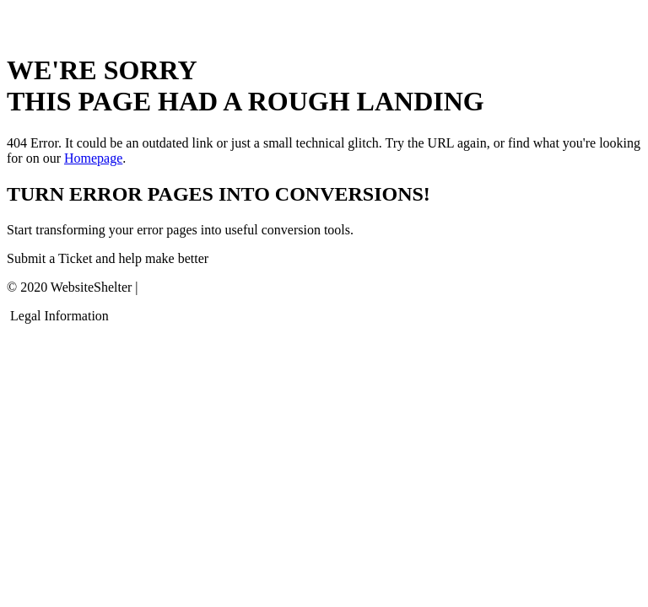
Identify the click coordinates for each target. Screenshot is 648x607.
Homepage (93, 158)
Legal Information (59, 316)
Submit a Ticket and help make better (107, 258)
